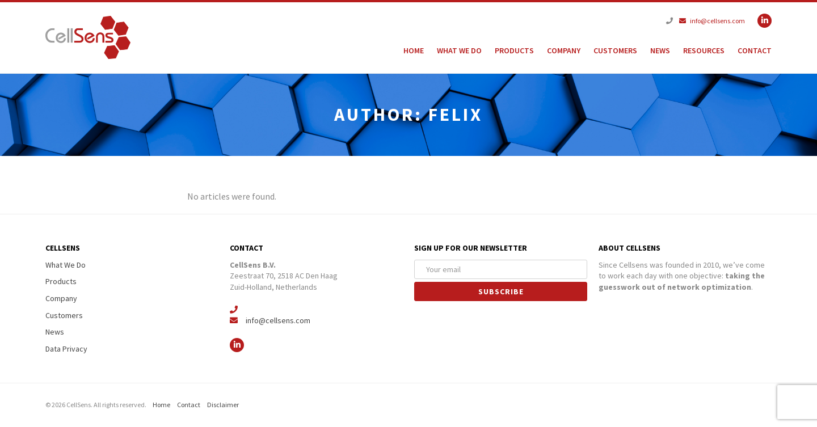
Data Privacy (66, 349)
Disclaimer (223, 404)
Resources (704, 50)
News (660, 50)
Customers (615, 50)
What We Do (459, 50)
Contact (755, 50)
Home (413, 50)
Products (514, 50)
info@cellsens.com (712, 20)
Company (563, 50)
